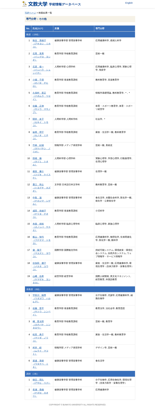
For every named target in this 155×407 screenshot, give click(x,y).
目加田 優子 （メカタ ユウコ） (40, 266)
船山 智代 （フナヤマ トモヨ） (42, 240)
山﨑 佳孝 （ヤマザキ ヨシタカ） (42, 279)
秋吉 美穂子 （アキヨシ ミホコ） (42, 43)
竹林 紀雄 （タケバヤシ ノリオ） (42, 148)
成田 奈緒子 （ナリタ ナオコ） (40, 213)
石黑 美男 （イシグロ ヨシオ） (42, 56)
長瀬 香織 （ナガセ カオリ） (40, 392)
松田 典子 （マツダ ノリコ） (40, 337)
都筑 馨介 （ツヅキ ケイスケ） (42, 174)
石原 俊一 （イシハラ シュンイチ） (42, 69)
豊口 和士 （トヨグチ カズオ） (42, 187)
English (129, 3)
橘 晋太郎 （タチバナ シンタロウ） (42, 324)
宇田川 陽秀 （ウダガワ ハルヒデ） (42, 298)
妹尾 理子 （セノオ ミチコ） (40, 135)
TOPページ (30, 13)
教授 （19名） (33, 34)
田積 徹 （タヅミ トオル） (40, 161)
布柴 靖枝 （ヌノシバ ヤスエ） (42, 227)
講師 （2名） (32, 373)
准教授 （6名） (34, 289)
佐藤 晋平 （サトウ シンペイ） (42, 311)
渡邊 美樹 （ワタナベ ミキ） (40, 363)
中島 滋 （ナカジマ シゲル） (42, 200)
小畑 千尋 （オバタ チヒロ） (40, 82)
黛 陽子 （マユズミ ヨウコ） (42, 253)
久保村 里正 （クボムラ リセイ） (42, 96)
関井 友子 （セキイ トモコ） (40, 122)
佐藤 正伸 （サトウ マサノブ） (42, 109)
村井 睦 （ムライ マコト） (40, 350)
